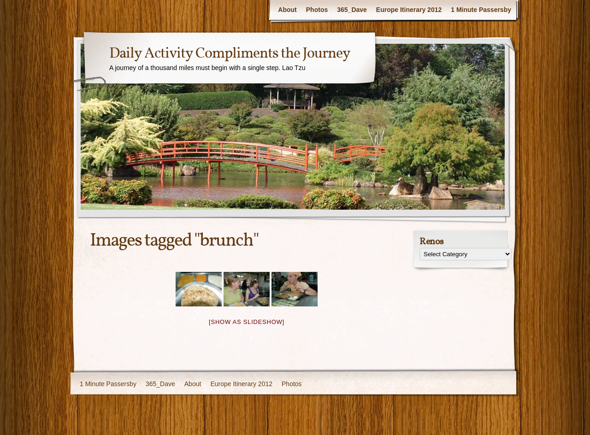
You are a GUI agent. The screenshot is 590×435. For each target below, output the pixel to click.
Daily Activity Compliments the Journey (229, 54)
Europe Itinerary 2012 (409, 9)
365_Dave (352, 9)
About (287, 9)
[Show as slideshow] (246, 321)
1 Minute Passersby (481, 9)
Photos (317, 9)
